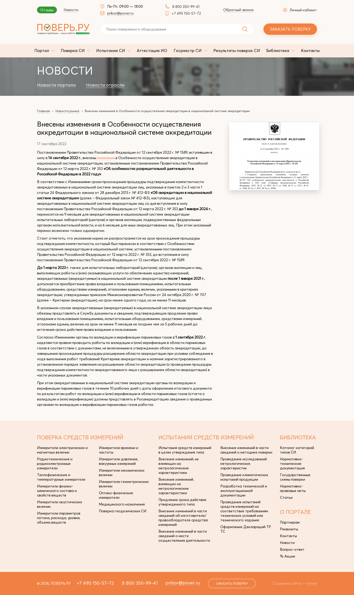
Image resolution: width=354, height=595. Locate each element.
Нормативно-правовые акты (293, 488)
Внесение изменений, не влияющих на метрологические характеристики (178, 466)
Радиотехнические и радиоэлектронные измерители (54, 463)
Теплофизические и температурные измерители (61, 477)
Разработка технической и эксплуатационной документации (243, 490)
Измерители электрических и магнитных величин (62, 449)
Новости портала (56, 85)
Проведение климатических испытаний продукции (244, 477)
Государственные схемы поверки (295, 477)
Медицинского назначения (122, 504)
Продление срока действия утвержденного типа (182, 501)
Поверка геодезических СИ (122, 511)
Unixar (312, 583)
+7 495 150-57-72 (186, 13)
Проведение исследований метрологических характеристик (243, 463)
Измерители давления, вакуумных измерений (118, 461)
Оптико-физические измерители (116, 495)
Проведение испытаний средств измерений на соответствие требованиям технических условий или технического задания (244, 511)
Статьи (286, 497)
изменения (106, 157)
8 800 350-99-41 (186, 6)
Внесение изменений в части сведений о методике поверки (246, 449)
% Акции (287, 556)
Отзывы (47, 10)
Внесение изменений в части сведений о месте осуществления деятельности (184, 536)
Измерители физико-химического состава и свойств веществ (57, 490)
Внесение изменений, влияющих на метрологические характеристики (176, 486)
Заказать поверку (290, 29)
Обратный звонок (238, 9)
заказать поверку (232, 583)
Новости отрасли (105, 85)
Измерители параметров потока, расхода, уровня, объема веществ (58, 517)
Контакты (288, 536)
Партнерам (290, 522)
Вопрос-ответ (292, 549)
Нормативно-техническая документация (292, 463)
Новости (71, 9)
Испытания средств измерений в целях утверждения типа (184, 449)
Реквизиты (289, 529)
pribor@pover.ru (120, 13)
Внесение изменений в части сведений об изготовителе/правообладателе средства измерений (183, 518)
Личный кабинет (300, 10)
